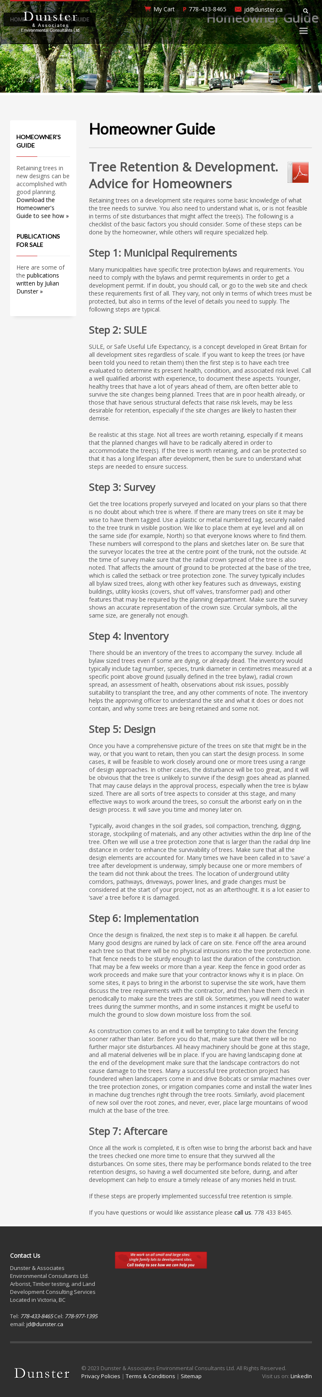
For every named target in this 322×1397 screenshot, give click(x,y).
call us (242, 1212)
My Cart (164, 9)
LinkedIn (301, 1376)
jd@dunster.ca (263, 9)
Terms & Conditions (150, 1376)
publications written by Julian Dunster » (37, 283)
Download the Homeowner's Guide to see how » (42, 208)
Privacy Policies (100, 1376)
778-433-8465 (207, 9)
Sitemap (191, 1376)
